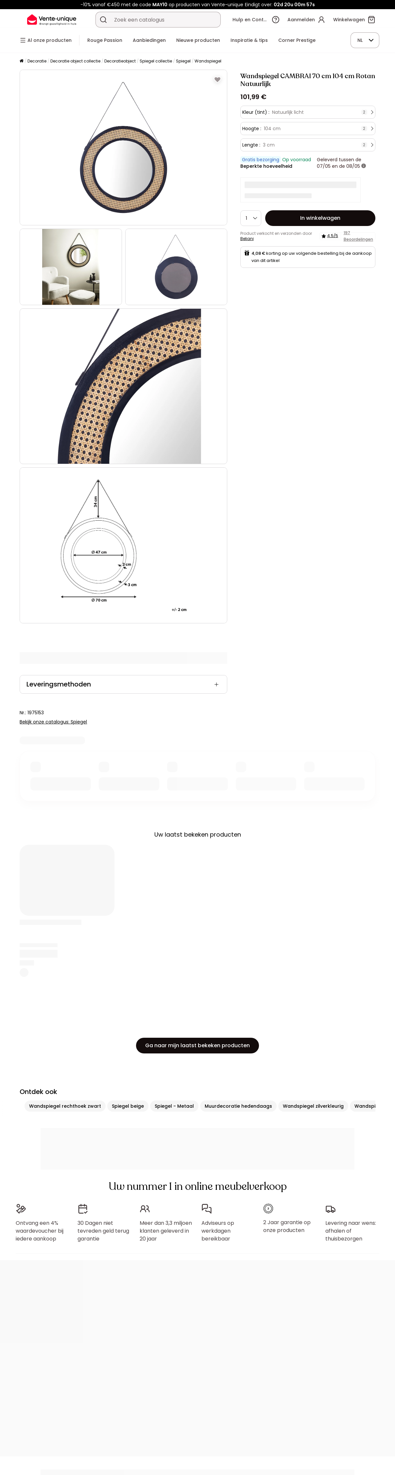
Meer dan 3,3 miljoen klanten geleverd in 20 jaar (166, 1230)
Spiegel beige (128, 1106)
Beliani (247, 238)
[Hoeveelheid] (250, 218)
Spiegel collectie (156, 61)
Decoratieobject (120, 61)
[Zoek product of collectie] (103, 19)
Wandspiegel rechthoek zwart (65, 1106)
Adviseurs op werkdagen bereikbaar (217, 1230)
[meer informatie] (363, 166)
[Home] (22, 61)
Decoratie (36, 61)
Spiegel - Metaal (174, 1106)
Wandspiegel (208, 61)
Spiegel (183, 61)
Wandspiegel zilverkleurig (313, 1106)
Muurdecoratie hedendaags (238, 1106)
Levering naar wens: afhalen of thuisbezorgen (350, 1230)
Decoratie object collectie (75, 61)
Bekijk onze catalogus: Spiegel (53, 722)
